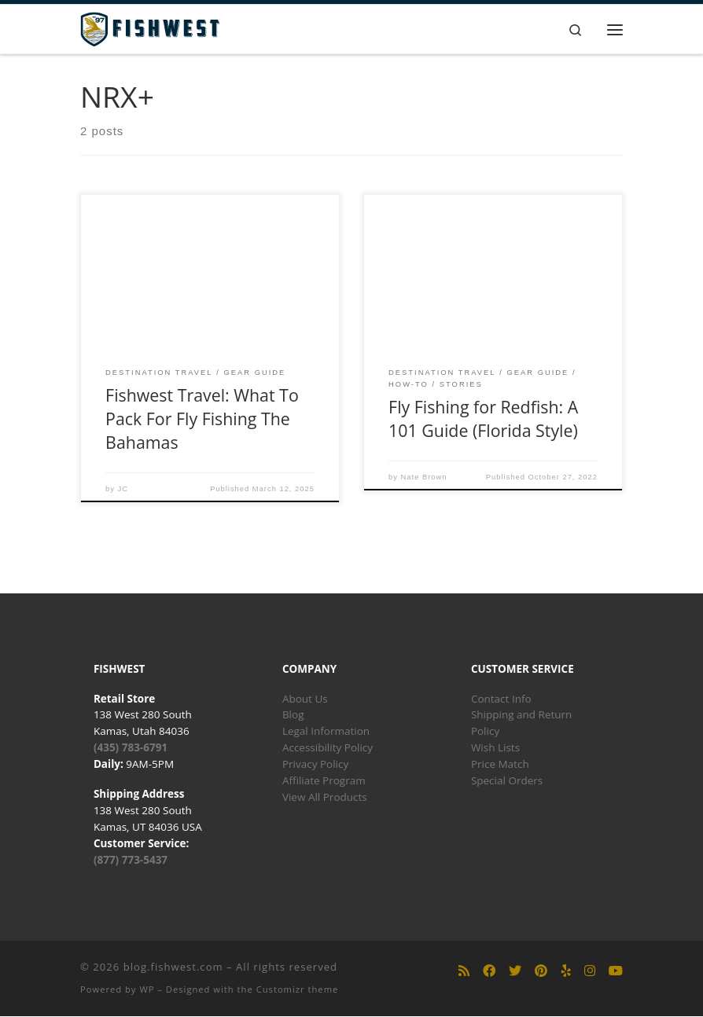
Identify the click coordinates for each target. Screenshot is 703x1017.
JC (123, 489)
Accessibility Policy (327, 748)
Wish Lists (495, 748)
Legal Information (326, 732)
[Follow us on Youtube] (616, 972)
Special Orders (507, 781)
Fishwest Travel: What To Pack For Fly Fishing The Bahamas (202, 419)
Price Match (500, 765)
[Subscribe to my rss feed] (463, 972)
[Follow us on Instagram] (589, 972)
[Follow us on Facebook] (489, 972)
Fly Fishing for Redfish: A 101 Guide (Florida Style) (483, 418)
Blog (293, 715)
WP (146, 989)
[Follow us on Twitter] (515, 972)
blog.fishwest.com (173, 967)
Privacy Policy (315, 765)
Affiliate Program (324, 781)
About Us (305, 699)
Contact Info (501, 699)
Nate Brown (424, 477)
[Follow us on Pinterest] (541, 972)
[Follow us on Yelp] (566, 972)
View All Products (324, 798)
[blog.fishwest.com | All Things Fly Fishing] (150, 28)
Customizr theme (297, 989)
